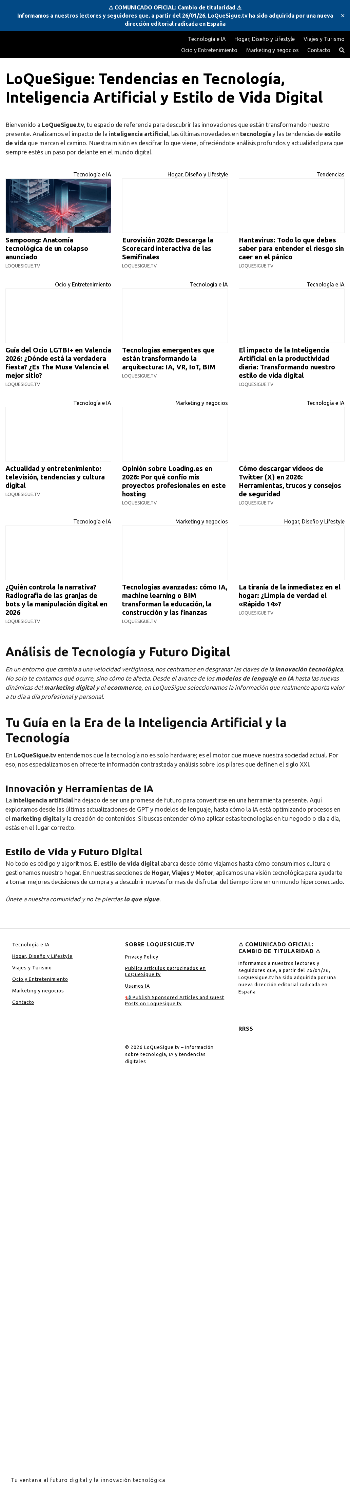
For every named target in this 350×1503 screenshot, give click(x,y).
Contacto (318, 50)
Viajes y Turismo (324, 39)
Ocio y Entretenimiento (209, 50)
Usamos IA (137, 986)
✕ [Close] (343, 16)
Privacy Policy (141, 957)
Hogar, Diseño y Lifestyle (264, 39)
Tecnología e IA (207, 39)
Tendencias (330, 174)
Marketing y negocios (272, 50)
